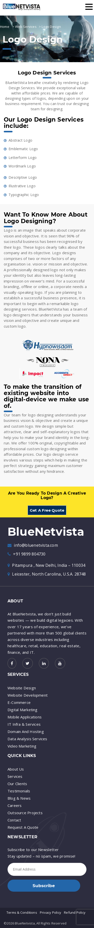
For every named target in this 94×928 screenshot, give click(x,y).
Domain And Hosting (26, 731)
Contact (14, 819)
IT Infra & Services (24, 724)
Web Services (26, 26)
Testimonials (19, 790)
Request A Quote (23, 827)
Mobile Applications (25, 716)
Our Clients (17, 783)
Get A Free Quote (47, 510)
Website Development (28, 695)
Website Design (22, 687)
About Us (16, 769)
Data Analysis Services (27, 738)
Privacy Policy (50, 912)
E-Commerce (19, 702)
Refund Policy (74, 912)
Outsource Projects (25, 812)
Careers (15, 805)
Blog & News (19, 798)
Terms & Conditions (22, 912)
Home (4, 26)
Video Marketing (22, 746)
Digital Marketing (23, 709)
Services (15, 776)
